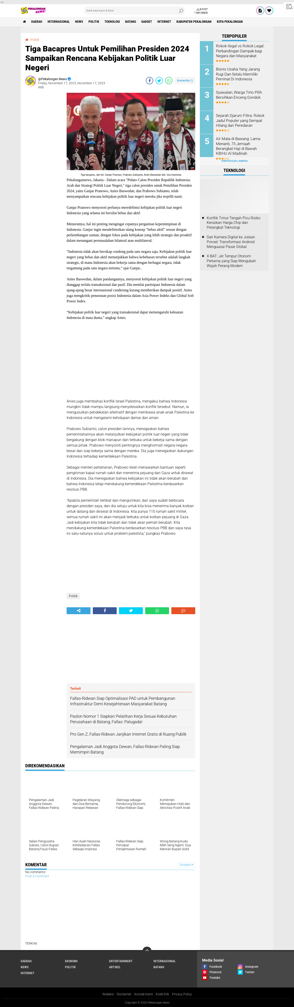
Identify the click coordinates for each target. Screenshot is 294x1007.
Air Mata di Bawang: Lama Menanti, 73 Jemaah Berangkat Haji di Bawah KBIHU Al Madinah (237, 145)
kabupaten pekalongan (194, 21)
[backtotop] (147, 951)
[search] (134, 10)
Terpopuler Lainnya (234, 161)
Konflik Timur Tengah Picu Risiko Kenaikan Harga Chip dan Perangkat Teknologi (233, 223)
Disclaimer (124, 994)
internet (164, 21)
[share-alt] (78, 610)
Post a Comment (37, 876)
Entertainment (121, 961)
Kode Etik (162, 994)
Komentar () (185, 80)
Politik (93, 21)
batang (130, 21)
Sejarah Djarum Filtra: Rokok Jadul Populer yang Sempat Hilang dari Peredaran (239, 120)
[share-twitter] (159, 80)
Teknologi (112, 21)
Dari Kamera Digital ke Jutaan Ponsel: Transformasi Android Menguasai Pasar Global (231, 242)
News (79, 21)
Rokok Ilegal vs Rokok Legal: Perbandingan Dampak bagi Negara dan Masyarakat (239, 51)
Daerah (36, 21)
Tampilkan (186, 864)
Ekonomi (71, 961)
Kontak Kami (143, 994)
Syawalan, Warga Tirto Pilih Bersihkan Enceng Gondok (238, 94)
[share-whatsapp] (168, 80)
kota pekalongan (230, 21)
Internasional (59, 21)
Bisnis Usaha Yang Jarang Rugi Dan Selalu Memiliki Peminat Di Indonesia (237, 74)
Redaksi (108, 994)
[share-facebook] (149, 80)
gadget (146, 21)
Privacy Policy (182, 994)
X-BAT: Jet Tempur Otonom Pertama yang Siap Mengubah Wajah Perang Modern (231, 261)
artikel (115, 967)
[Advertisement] (43, 162)
